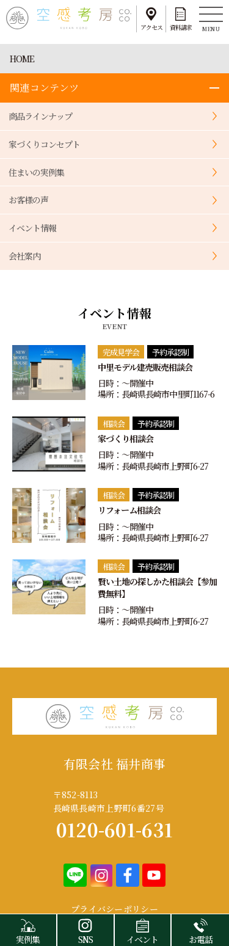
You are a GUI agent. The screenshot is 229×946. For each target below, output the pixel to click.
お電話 (200, 929)
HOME (22, 59)
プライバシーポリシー (114, 909)
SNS (85, 929)
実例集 (28, 929)
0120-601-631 (114, 829)
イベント (143, 929)
